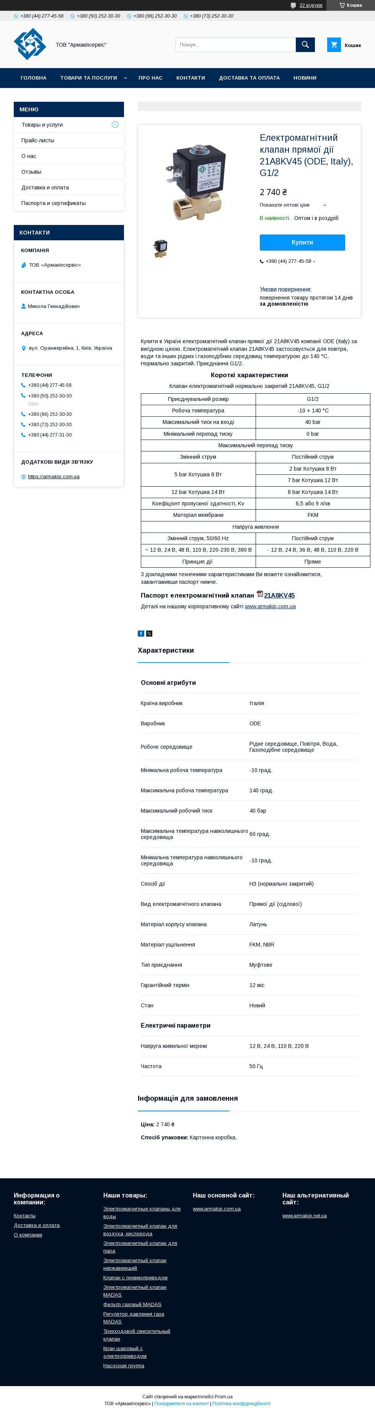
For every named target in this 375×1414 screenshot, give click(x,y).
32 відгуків (311, 5)
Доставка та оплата (249, 78)
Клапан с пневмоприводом (135, 1277)
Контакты (25, 1216)
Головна (33, 78)
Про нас (151, 78)
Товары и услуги (42, 125)
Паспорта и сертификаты (53, 203)
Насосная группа (123, 1365)
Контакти (190, 78)
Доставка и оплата (45, 187)
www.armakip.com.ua (270, 606)
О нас (28, 156)
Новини (304, 78)
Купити (302, 242)
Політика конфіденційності (241, 1403)
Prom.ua (224, 1396)
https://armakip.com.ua (54, 476)
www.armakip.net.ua (304, 1216)
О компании (28, 1235)
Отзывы (31, 172)
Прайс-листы (37, 140)
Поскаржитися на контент (181, 1403)
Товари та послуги (88, 78)
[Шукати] (305, 44)
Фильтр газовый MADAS (132, 1304)
